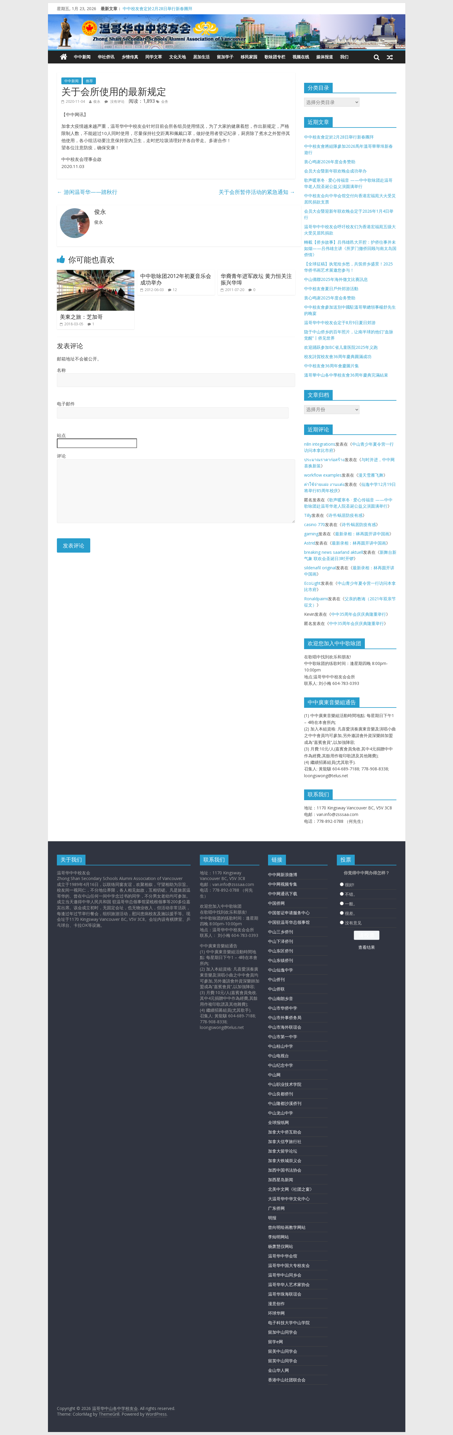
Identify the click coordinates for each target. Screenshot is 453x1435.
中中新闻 (82, 57)
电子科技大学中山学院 (289, 1322)
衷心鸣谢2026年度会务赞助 (329, 161)
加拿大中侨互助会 (284, 1132)
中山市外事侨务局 (284, 1017)
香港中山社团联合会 (287, 1380)
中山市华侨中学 (282, 1008)
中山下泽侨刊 (280, 941)
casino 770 (314, 524)
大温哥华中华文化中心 (289, 1198)
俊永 (96, 101)
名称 (61, 370)
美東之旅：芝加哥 (81, 316)
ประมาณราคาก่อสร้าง (324, 459)
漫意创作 (276, 1303)
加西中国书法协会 (284, 1170)
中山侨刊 (276, 979)
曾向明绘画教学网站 (287, 1227)
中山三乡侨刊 (280, 932)
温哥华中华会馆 (282, 1256)
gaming (311, 534)
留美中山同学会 (282, 1351)
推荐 (89, 80)
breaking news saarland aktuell (333, 552)
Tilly (308, 515)
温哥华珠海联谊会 (284, 1294)
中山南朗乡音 (280, 998)
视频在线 (300, 57)
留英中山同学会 (282, 1361)
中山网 (274, 1075)
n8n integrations (319, 444)
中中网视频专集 (282, 884)
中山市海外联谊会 (284, 1027)
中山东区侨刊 (280, 951)
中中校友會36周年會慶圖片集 (331, 366)
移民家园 (249, 57)
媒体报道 (324, 57)
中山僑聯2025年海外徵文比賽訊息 (336, 279)
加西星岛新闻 (280, 1179)
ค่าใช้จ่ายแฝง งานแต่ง (324, 484)
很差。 (351, 913)
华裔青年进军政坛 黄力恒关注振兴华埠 (256, 279)
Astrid (309, 543)
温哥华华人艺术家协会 (289, 1284)
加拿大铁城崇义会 (284, 1160)
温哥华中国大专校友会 (289, 1265)
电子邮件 (66, 404)
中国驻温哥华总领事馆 (289, 922)
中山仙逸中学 (280, 970)
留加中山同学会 (282, 1332)
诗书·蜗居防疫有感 (345, 515)
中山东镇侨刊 (280, 960)
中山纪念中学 (280, 1065)
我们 (344, 57)
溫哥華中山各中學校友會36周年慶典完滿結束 (346, 375)
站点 (61, 435)
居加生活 (201, 57)
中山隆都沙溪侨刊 (284, 1103)
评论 (61, 456)
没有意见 (353, 923)
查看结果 (366, 947)
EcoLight (312, 583)
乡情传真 (130, 57)
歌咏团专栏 (274, 57)
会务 (164, 101)
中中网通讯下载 (282, 893)
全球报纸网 (278, 1122)
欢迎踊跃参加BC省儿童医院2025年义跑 (341, 347)
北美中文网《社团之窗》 (291, 1189)
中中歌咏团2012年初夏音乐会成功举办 (175, 279)
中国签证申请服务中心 (289, 912)
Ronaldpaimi (316, 598)
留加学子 (225, 57)
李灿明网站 (278, 1237)
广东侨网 (276, 1208)
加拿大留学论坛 (282, 1151)
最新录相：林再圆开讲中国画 (362, 534)
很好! (349, 884)
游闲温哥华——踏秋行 (87, 191)
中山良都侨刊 (280, 1094)
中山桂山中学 (280, 1046)
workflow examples (323, 475)
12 (175, 289)
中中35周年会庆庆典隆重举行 (358, 614)
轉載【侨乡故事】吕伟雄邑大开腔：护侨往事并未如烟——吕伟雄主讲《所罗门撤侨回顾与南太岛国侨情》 (350, 248)
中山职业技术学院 (284, 1084)
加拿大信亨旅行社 (284, 1141)
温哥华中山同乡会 (284, 1275)
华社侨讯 (106, 57)
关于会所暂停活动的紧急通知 (257, 191)
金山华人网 (278, 1370)
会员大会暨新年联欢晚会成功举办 (335, 171)
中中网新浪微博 (282, 874)
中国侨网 (276, 903)
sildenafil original (320, 567)
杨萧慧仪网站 (280, 1246)
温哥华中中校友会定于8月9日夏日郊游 (340, 322)
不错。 (351, 894)
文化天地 (177, 57)
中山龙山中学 (280, 1113)
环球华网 (276, 1313)
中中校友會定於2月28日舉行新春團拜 (157, 8)
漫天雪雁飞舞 (370, 475)
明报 (272, 1218)
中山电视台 (278, 1055)
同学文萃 (153, 57)
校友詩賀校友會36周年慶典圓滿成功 (337, 356)
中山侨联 (276, 989)
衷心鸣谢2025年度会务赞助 (329, 298)
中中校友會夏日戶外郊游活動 (331, 288)
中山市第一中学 (282, 1036)
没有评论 (114, 101)
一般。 (351, 904)
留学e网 (275, 1341)
